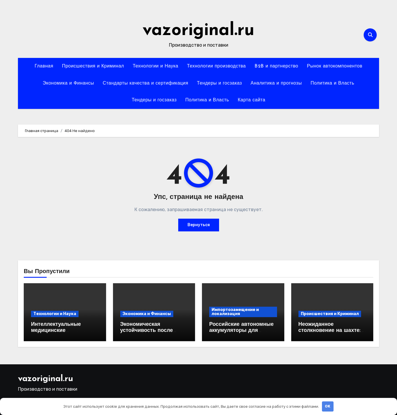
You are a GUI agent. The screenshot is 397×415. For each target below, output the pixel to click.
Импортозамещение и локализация (235, 311)
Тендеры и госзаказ (219, 83)
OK (327, 406)
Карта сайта (251, 100)
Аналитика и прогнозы (276, 83)
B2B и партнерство (276, 66)
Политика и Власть (332, 83)
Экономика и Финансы (68, 83)
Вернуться (198, 224)
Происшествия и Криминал (93, 66)
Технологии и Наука (155, 66)
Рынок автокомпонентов (334, 66)
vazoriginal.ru (198, 30)
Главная (43, 66)
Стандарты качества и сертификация (145, 83)
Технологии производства (216, 66)
